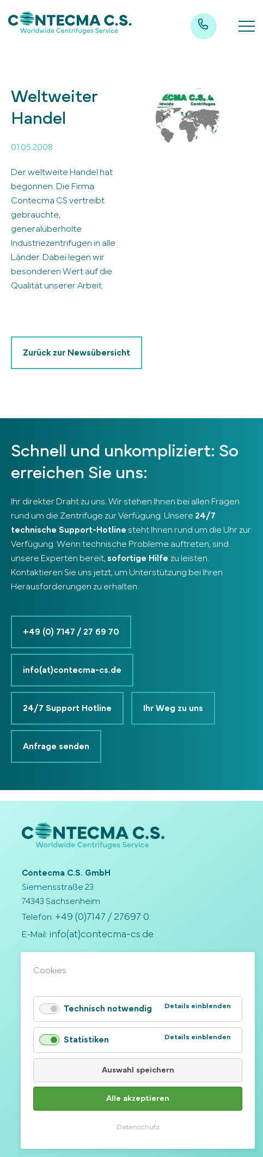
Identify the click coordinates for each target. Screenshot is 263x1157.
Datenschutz (138, 1127)
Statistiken (86, 1039)
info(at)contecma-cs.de (72, 670)
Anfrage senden (56, 746)
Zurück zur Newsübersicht (76, 352)
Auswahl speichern (138, 1070)
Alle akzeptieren (137, 1098)
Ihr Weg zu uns (173, 708)
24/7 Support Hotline (67, 708)
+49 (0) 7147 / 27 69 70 (71, 632)
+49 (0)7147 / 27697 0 (102, 917)
